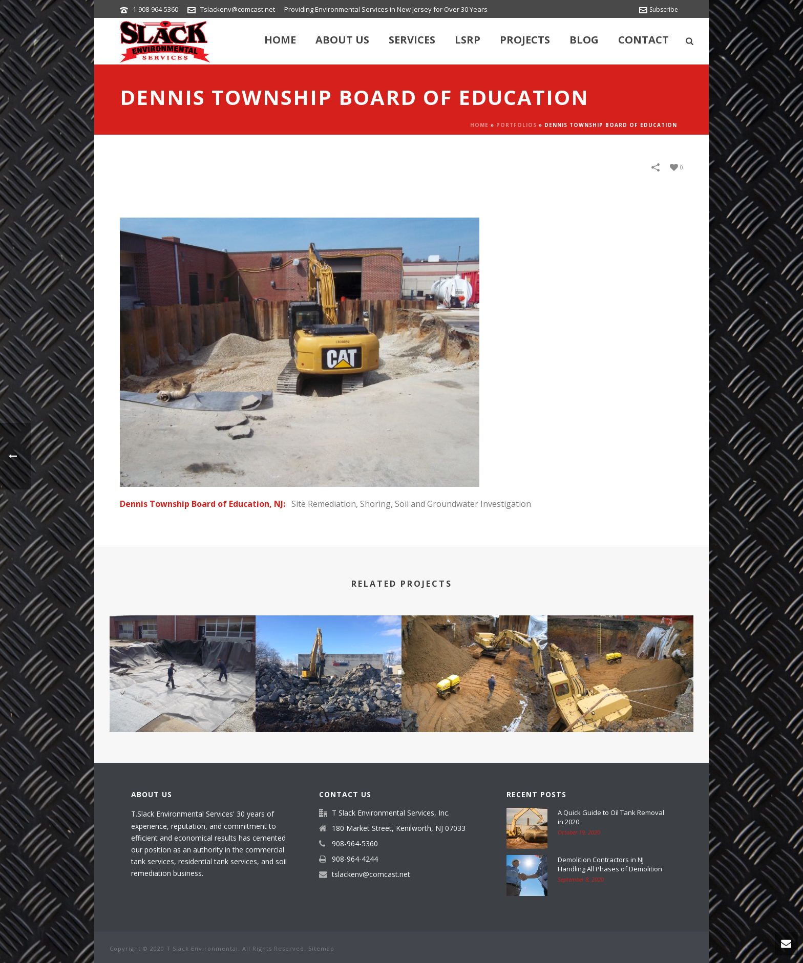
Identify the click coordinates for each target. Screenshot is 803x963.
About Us (342, 40)
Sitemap (321, 948)
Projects (525, 40)
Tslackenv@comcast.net (237, 9)
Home (280, 40)
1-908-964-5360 (155, 9)
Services (412, 40)
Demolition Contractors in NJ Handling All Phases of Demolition (610, 864)
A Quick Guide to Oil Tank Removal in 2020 (611, 817)
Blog (584, 40)
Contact (643, 40)
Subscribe (658, 9)
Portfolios (516, 125)
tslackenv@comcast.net (371, 874)
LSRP (467, 40)
